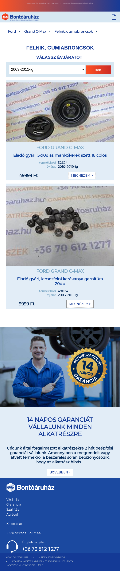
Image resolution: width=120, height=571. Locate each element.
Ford (12, 32)
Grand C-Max (35, 32)
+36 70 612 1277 (40, 549)
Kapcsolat (14, 524)
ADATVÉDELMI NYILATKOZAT (21, 565)
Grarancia (13, 504)
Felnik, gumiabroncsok (73, 32)
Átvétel (12, 514)
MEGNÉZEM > (82, 175)
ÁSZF (40, 565)
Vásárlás (12, 499)
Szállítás (12, 509)
